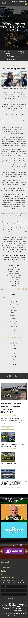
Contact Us (14, 1)
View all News (7, 428)
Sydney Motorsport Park (13, 337)
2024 (13, 351)
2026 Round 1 (14, 315)
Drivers (14, 318)
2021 (13, 359)
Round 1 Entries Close (9, 464)
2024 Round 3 (14, 313)
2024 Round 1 (14, 307)
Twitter (23, 289)
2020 (13, 362)
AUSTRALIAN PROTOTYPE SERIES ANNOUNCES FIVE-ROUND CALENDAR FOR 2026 (14, 483)
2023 (13, 354)
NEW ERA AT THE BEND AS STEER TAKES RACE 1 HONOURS (11, 408)
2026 (13, 346)
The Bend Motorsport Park (13, 333)
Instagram (19, 289)
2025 (13, 348)
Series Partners (22, 1)
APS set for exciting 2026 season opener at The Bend (13, 445)
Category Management (14, 321)
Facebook (21, 289)
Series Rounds (14, 305)
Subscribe (10, 598)
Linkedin (26, 289)
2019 (13, 364)
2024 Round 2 (14, 310)
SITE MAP (17, 615)
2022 (13, 356)
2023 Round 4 (14, 326)
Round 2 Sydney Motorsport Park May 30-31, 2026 (9, 57)
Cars (14, 323)
